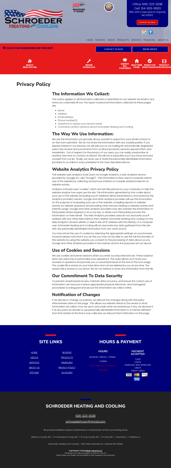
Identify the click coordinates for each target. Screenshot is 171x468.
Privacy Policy (67, 367)
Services (136, 40)
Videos (111, 40)
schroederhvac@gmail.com (86, 422)
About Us (162, 40)
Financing (149, 40)
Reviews (100, 40)
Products (123, 40)
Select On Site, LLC (94, 451)
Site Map (34, 372)
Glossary (67, 372)
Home (90, 40)
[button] (114, 49)
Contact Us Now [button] (147, 22)
